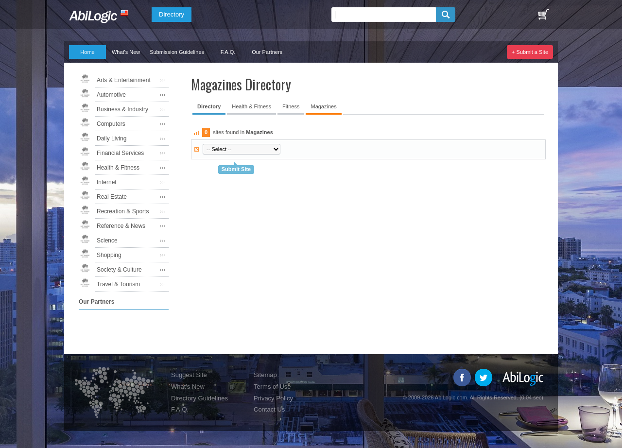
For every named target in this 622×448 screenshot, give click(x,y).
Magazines (323, 106)
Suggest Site (189, 375)
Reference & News (121, 226)
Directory (171, 14)
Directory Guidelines (199, 398)
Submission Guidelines (177, 52)
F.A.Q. (228, 52)
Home (87, 52)
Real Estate (112, 196)
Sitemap (265, 375)
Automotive (111, 94)
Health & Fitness (118, 167)
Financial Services (120, 153)
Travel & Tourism (118, 284)
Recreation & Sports (123, 211)
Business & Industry (122, 109)
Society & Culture (119, 269)
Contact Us (269, 409)
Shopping (109, 255)
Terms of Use (272, 386)
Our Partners (267, 52)
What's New (126, 52)
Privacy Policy (273, 398)
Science (107, 240)
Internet (107, 182)
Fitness (290, 106)
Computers (111, 124)
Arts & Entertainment (124, 80)
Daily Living (111, 138)
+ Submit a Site (530, 52)
